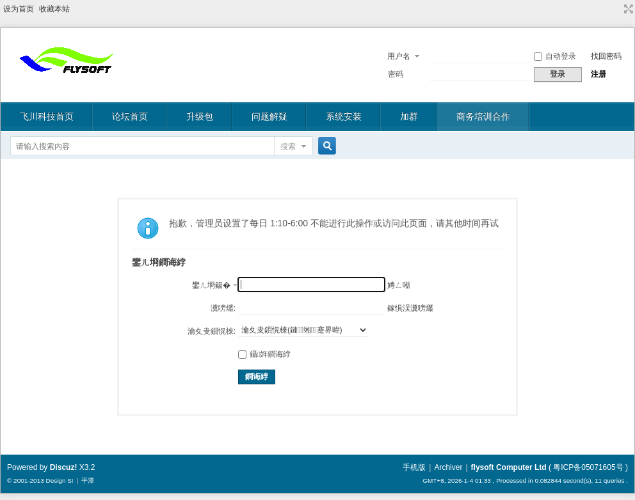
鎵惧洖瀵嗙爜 (410, 308)
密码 (395, 74)
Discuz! (63, 467)
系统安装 (344, 116)
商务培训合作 (483, 116)
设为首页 (18, 8)
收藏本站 (54, 8)
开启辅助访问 (616, 9)
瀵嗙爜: (223, 308)
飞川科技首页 (47, 116)
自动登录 (555, 56)
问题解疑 (269, 116)
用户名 (398, 56)
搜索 (288, 146)
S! (70, 480)
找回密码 (606, 56)
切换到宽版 (627, 9)
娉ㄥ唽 (398, 285)
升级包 (199, 116)
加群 (409, 116)
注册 (598, 74)
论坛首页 (130, 116)
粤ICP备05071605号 (588, 467)
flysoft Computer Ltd (509, 467)
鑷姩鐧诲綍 (264, 354)
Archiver (448, 467)
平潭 (87, 480)
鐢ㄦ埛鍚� (211, 285)
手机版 (414, 467)
